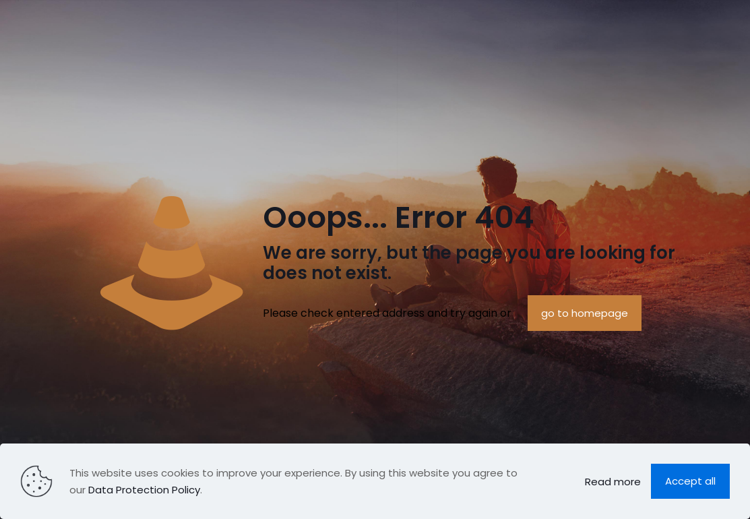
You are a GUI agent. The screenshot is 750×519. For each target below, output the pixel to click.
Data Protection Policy (144, 490)
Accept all (690, 481)
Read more (613, 482)
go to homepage (584, 313)
